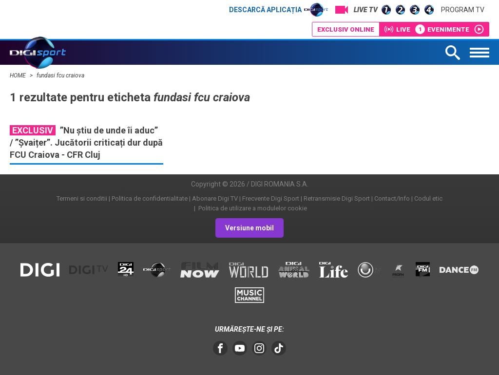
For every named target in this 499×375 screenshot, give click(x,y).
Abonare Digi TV (215, 198)
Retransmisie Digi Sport (337, 198)
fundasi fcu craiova (60, 75)
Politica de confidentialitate (150, 198)
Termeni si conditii (82, 198)
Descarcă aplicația (278, 10)
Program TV (462, 10)
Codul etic (428, 198)
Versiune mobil (249, 228)
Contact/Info (392, 198)
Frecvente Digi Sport (270, 198)
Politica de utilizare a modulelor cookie (252, 208)
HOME (18, 75)
